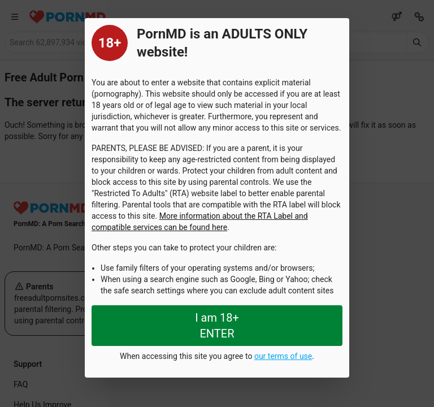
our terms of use (283, 356)
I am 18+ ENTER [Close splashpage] (217, 325)
